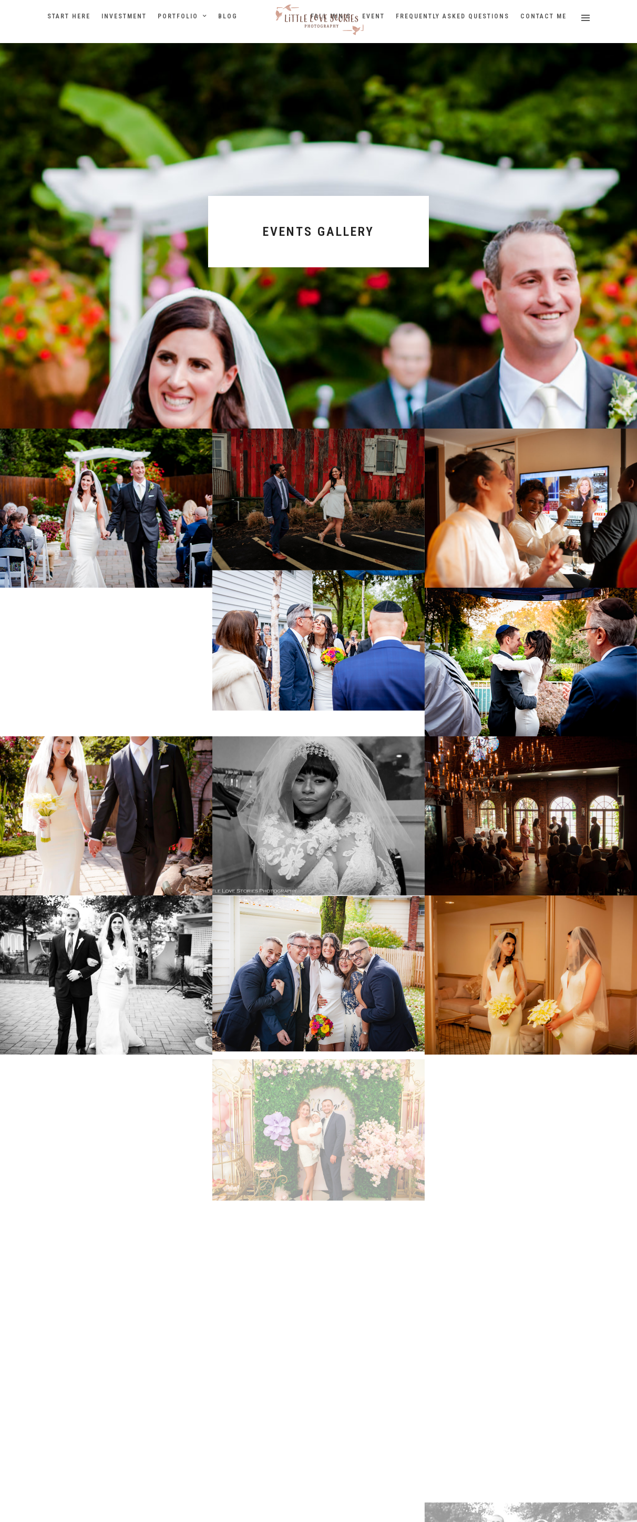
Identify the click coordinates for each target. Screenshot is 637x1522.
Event (373, 16)
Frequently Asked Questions (452, 16)
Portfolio (178, 16)
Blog (228, 16)
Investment (124, 16)
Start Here (68, 16)
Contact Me (543, 16)
